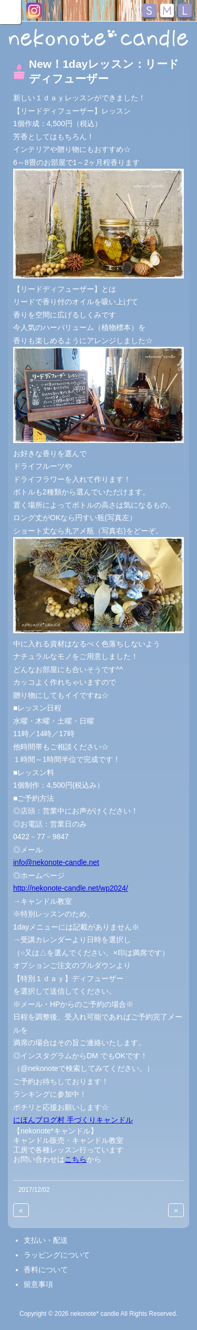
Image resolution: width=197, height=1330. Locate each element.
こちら (76, 1159)
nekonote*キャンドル (98, 39)
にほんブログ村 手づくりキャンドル (73, 1120)
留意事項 (38, 1284)
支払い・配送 (46, 1240)
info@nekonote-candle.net (56, 862)
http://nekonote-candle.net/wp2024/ (70, 888)
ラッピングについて (57, 1255)
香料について (46, 1269)
